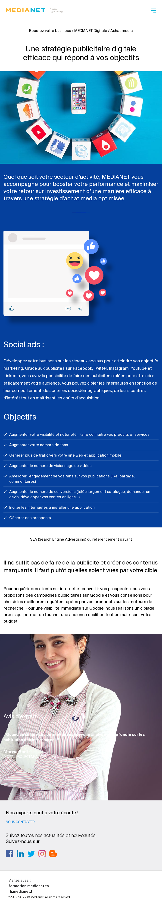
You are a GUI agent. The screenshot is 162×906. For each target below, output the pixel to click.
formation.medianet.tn (29, 886)
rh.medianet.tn (21, 891)
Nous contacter (20, 822)
